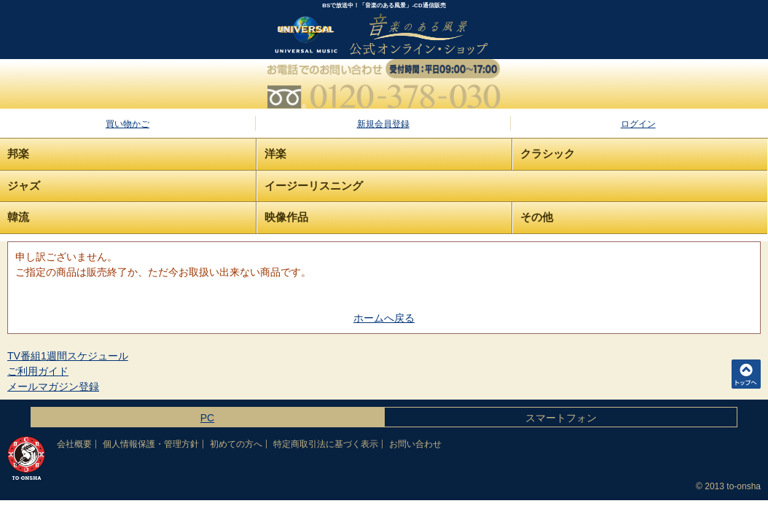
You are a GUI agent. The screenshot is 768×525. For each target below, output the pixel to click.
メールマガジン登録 (53, 386)
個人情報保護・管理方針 (151, 444)
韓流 (18, 217)
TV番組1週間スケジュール (67, 356)
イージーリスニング (314, 185)
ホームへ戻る (384, 318)
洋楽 (275, 153)
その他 (536, 217)
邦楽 (18, 153)
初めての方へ (236, 444)
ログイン (638, 124)
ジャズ (23, 185)
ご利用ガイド (37, 371)
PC (207, 418)
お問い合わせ (415, 444)
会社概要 (74, 444)
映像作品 (286, 217)
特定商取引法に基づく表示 (325, 444)
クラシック (547, 153)
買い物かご (127, 124)
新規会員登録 (383, 124)
